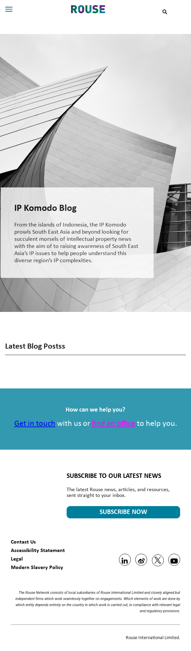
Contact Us (23, 541)
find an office (113, 424)
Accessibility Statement (38, 550)
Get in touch (34, 424)
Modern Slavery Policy (37, 567)
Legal (17, 558)
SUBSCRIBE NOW (123, 512)
